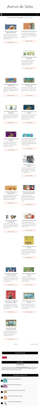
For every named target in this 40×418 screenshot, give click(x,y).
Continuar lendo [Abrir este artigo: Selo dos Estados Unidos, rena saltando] (11, 149)
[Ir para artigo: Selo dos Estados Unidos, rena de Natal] (29, 109)
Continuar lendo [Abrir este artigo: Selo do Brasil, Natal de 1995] (29, 148)
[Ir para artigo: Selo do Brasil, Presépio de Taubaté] (29, 244)
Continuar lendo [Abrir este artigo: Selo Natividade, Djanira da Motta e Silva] (11, 95)
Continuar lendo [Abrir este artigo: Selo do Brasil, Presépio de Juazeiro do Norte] (11, 284)
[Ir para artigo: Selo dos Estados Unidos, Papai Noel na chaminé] (29, 189)
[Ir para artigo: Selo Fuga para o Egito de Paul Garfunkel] (29, 54)
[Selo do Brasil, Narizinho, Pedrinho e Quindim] (5, 392)
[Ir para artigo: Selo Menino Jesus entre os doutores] (29, 298)
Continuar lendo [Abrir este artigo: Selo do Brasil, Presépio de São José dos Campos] (11, 311)
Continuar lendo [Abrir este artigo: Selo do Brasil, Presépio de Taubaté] (29, 257)
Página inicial (16, 344)
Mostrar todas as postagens (28, 17)
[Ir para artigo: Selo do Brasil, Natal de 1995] (29, 136)
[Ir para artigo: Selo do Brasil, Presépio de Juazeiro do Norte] (11, 271)
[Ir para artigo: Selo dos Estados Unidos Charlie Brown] (11, 218)
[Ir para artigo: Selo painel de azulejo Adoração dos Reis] (11, 325)
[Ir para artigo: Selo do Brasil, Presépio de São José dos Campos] (11, 298)
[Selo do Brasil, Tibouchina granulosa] (5, 403)
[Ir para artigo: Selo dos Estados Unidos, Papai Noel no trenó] (11, 29)
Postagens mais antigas (34, 344)
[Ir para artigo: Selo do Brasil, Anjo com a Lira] (29, 29)
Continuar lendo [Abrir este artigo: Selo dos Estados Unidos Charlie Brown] (11, 231)
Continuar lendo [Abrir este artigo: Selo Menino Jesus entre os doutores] (29, 311)
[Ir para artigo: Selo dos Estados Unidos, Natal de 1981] (11, 189)
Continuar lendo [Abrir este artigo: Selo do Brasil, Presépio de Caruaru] (29, 284)
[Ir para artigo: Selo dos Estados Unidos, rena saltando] (11, 136)
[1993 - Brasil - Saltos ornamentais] (5, 380)
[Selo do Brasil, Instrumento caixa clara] (5, 397)
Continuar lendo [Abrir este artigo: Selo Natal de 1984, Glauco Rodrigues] (11, 122)
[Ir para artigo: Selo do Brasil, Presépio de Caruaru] (29, 271)
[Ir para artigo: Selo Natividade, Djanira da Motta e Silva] (11, 82)
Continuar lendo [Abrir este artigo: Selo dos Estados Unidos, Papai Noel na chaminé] (29, 204)
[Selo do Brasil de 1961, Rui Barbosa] (5, 386)
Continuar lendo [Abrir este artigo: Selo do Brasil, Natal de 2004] (29, 230)
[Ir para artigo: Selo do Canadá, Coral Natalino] (29, 162)
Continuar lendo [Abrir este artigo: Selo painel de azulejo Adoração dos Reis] (11, 339)
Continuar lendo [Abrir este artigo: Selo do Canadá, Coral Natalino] (29, 175)
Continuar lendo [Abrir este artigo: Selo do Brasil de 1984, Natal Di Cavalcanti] (29, 95)
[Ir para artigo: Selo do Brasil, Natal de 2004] (29, 218)
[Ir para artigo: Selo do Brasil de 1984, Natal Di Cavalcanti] (29, 82)
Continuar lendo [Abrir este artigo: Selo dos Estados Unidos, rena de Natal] (29, 122)
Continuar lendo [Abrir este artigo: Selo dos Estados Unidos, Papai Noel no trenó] (11, 42)
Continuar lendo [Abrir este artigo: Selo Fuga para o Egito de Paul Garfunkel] (29, 68)
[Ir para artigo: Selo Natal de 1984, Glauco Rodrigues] (11, 109)
